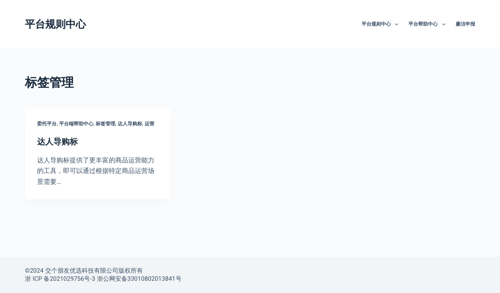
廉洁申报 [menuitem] (465, 24)
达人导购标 (130, 124)
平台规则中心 (55, 24)
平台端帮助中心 (76, 124)
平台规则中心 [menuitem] (381, 24)
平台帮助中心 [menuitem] (428, 24)
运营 (149, 124)
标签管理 (105, 124)
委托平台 (47, 124)
